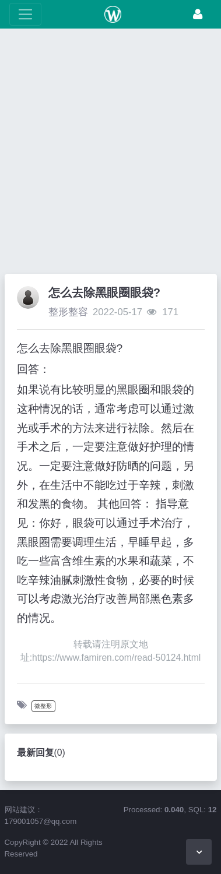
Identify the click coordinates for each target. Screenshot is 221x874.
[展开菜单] (25, 14)
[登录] (198, 14)
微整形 (43, 706)
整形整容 (68, 312)
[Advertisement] (110, 154)
